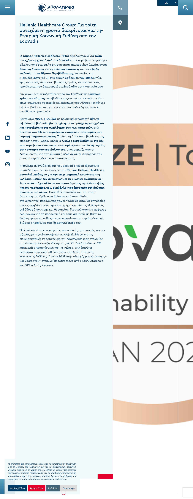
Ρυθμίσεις (52, 488)
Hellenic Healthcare (91, 170)
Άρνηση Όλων (36, 488)
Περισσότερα (69, 488)
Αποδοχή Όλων (17, 488)
